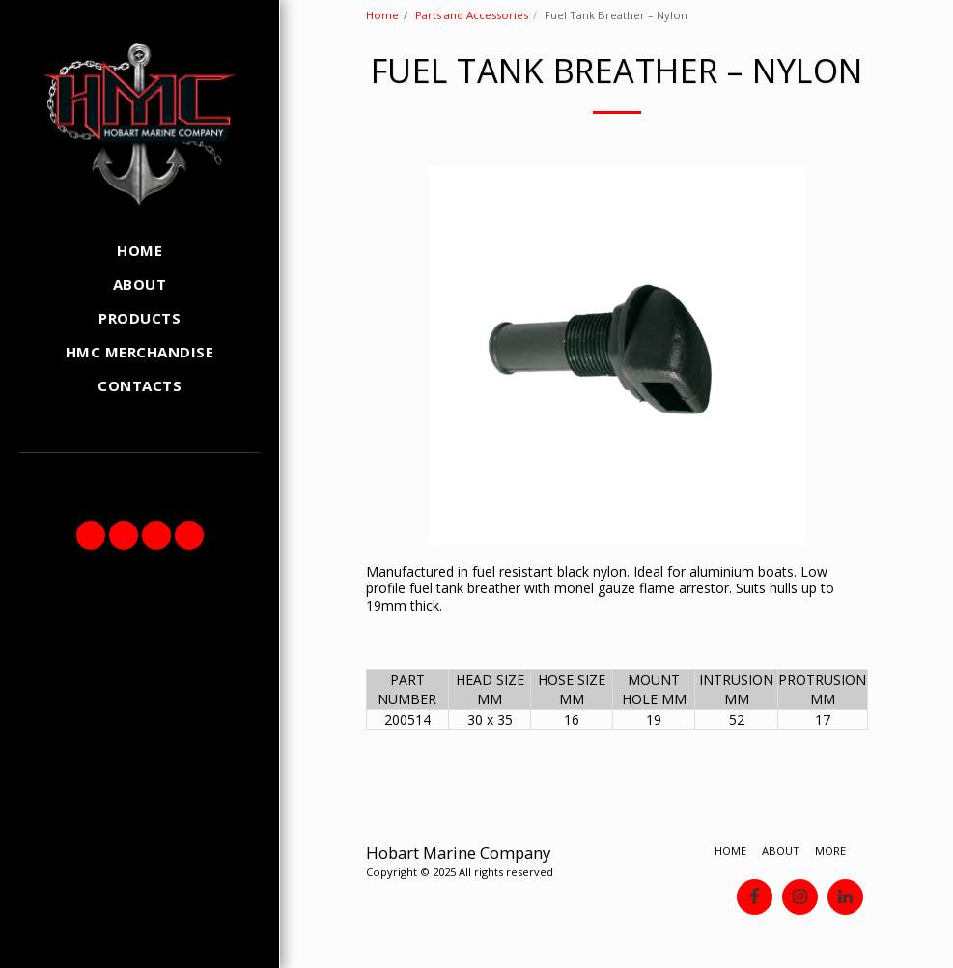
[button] (90, 535)
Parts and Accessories (471, 15)
